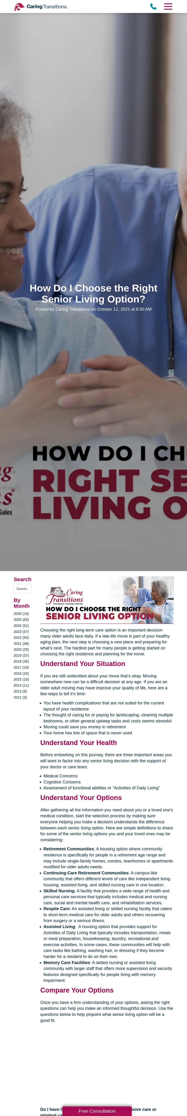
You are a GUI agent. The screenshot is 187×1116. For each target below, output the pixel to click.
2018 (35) (21, 661)
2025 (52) (21, 620)
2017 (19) (21, 667)
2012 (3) (20, 697)
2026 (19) (21, 614)
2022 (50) (21, 637)
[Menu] (168, 6)
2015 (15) (21, 679)
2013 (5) (20, 691)
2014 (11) (21, 685)
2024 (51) (21, 626)
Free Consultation (97, 1111)
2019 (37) (21, 655)
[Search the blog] (22, 589)
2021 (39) (21, 644)
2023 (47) (21, 632)
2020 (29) (21, 649)
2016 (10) (21, 673)
